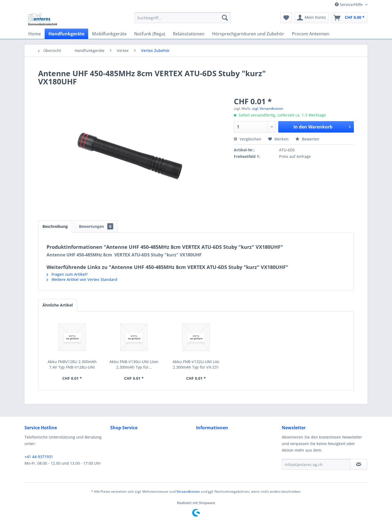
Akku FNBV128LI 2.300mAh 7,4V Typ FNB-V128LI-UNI (72, 364)
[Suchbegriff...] (182, 17)
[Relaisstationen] (188, 34)
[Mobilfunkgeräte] (109, 34)
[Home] (34, 34)
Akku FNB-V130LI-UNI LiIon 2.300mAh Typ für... (133, 364)
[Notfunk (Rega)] (149, 34)
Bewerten (307, 139)
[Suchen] (225, 17)
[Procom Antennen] (310, 34)
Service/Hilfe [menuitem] (349, 4)
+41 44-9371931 (38, 456)
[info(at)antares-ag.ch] (316, 464)
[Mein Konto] (312, 17)
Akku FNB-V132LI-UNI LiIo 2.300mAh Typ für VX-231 (196, 364)
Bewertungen (96, 226)
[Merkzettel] (286, 17)
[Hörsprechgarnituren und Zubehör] (248, 34)
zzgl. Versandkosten (267, 108)
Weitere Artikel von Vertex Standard (82, 279)
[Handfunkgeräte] (66, 34)
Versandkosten (188, 491)
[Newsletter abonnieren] (358, 464)
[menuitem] (182, 17)
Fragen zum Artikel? (67, 274)
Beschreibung (55, 226)
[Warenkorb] (349, 17)
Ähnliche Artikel (57, 305)
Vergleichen (247, 139)
